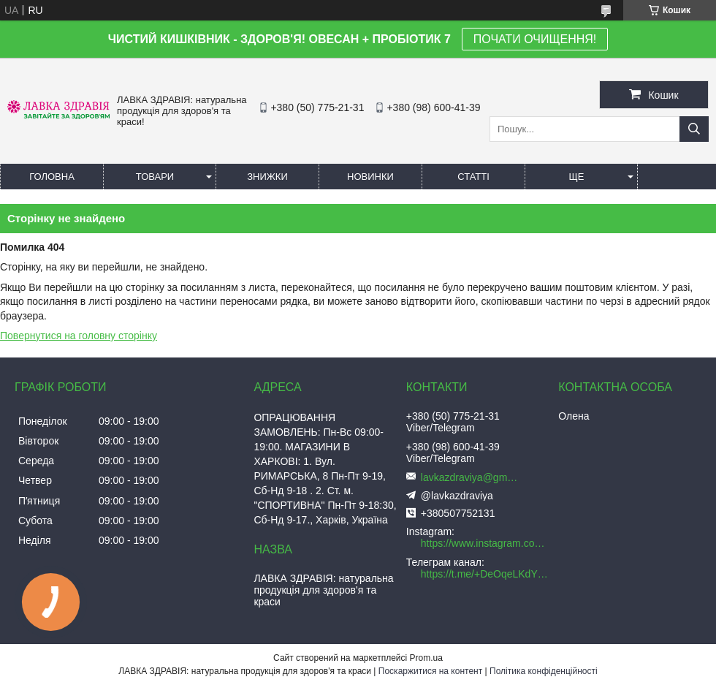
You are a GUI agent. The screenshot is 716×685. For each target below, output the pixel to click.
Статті (473, 176)
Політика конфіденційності (544, 671)
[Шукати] (694, 129)
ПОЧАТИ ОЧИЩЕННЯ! (534, 39)
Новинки (370, 176)
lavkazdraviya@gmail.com (472, 477)
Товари (155, 176)
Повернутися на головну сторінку (78, 335)
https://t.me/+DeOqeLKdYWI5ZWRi (486, 574)
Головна (52, 176)
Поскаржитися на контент (430, 671)
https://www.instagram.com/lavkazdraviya (486, 543)
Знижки (267, 176)
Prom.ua (426, 658)
